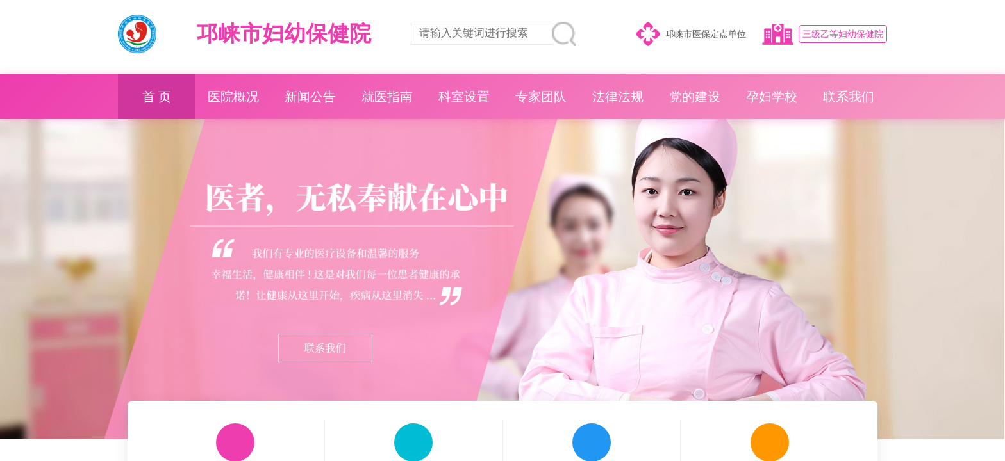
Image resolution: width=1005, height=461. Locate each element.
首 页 (156, 97)
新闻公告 (310, 97)
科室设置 (464, 97)
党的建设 (694, 97)
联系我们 (848, 97)
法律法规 (618, 97)
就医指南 (387, 97)
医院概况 (233, 97)
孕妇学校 (771, 97)
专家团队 (541, 97)
